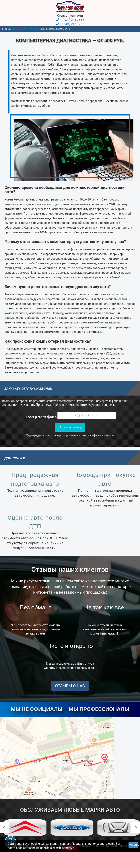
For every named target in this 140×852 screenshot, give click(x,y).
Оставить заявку (70, 427)
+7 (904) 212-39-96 (71, 24)
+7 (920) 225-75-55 (71, 20)
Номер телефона (40, 417)
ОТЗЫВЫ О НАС (70, 686)
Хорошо (133, 844)
